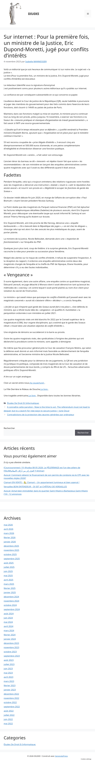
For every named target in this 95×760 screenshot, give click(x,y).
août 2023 (9, 660)
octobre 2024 (10, 605)
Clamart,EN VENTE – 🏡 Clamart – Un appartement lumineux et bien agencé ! (41, 482)
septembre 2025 (12, 558)
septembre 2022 (12, 706)
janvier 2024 (10, 638)
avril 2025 (8, 579)
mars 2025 (9, 584)
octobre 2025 (10, 554)
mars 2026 (9, 533)
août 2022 (9, 710)
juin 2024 (8, 617)
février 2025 (9, 588)
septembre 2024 (12, 609)
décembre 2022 (11, 693)
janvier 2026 (10, 541)
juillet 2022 (9, 715)
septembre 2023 (12, 655)
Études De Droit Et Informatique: (23, 403)
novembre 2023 (11, 647)
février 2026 (9, 537)
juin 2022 (8, 719)
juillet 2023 (9, 664)
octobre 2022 (10, 702)
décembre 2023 (11, 643)
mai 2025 (8, 575)
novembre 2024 (11, 600)
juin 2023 (8, 668)
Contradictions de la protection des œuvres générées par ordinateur (40, 414)
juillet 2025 (9, 567)
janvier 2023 (10, 689)
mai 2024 (8, 622)
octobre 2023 (10, 651)
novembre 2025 (11, 550)
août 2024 (9, 613)
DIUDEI (33, 14)
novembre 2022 (11, 698)
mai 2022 (8, 723)
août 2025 (9, 562)
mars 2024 (9, 630)
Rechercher (9, 428)
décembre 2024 (11, 596)
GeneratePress (61, 756)
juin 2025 (8, 571)
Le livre (44, 389)
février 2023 (9, 685)
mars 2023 (9, 681)
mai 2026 (8, 524)
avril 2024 (8, 626)
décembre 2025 (11, 545)
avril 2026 (8, 529)
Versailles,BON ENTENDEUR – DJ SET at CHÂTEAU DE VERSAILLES (35, 486)
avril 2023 (8, 677)
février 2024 (9, 634)
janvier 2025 (10, 592)
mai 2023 (8, 672)
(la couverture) (37, 382)
